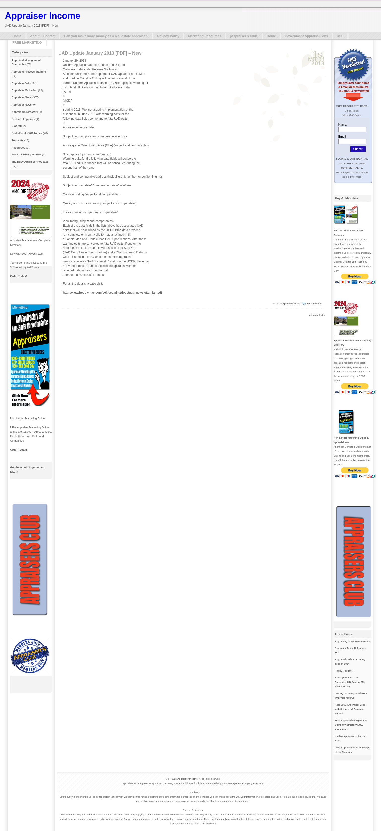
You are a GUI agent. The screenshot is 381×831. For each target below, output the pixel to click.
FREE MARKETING (27, 42)
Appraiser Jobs (21, 83)
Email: (342, 136)
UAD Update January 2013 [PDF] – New (100, 53)
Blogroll (16, 125)
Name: (342, 124)
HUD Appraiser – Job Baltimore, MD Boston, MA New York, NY (350, 682)
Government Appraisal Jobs (306, 36)
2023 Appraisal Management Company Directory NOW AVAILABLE (351, 725)
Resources (18, 147)
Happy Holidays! (344, 670)
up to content (316, 315)
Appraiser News (291, 303)
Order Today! (18, 276)
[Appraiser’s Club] (244, 36)
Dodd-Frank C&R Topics (26, 133)
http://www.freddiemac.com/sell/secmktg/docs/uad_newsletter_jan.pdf (112, 292)
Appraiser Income (42, 16)
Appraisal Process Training (28, 71)
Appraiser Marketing (24, 90)
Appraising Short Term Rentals (352, 641)
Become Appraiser (23, 119)
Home (17, 36)
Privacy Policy (168, 36)
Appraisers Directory (24, 111)
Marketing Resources (204, 36)
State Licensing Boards (26, 154)
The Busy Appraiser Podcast (29, 161)
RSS (340, 36)
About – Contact (43, 36)
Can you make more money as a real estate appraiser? (106, 36)
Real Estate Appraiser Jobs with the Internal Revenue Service (350, 709)
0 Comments (314, 303)
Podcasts (17, 140)
